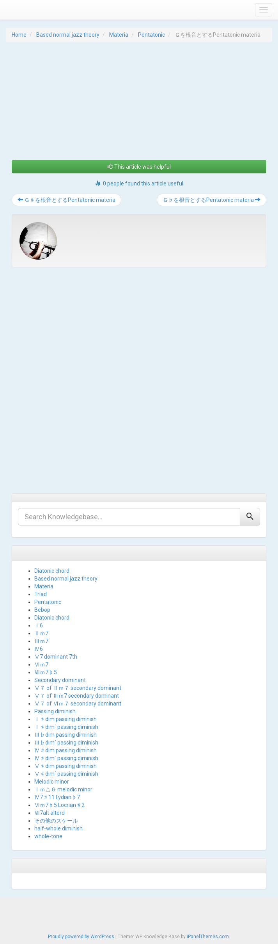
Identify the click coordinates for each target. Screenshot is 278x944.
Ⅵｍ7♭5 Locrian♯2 (59, 805)
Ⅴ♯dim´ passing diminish (66, 774)
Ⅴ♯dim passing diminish (65, 766)
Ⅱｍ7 (41, 633)
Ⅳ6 (38, 649)
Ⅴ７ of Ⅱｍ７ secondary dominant (77, 688)
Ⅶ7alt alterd (49, 813)
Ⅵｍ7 (41, 664)
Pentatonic (151, 35)
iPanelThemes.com (208, 936)
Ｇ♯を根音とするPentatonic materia (66, 200)
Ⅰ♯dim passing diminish (65, 719)
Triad (40, 594)
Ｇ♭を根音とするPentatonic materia (211, 200)
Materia (118, 35)
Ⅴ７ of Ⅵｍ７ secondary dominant (77, 703)
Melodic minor (51, 781)
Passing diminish (55, 711)
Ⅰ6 (38, 625)
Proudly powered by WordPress (81, 936)
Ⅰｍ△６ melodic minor (63, 789)
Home (19, 35)
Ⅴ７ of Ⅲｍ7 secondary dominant (76, 696)
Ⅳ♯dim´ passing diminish (66, 758)
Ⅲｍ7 (41, 641)
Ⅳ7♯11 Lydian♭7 (57, 797)
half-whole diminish (58, 828)
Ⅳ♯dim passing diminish (65, 750)
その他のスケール (56, 821)
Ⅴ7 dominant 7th (55, 657)
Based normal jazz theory (67, 35)
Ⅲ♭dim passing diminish (65, 735)
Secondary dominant (60, 680)
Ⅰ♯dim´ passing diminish (66, 727)
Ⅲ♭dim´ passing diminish (66, 742)
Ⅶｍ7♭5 (45, 672)
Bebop (42, 610)
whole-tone (48, 836)
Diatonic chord (51, 571)
